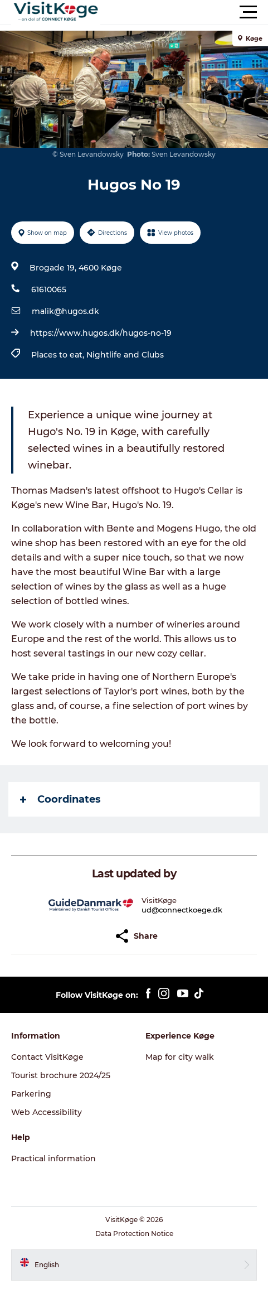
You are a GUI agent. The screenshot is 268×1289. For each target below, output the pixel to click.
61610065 (48, 289)
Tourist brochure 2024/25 (60, 1075)
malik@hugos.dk (65, 311)
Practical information (53, 1158)
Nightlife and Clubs (125, 355)
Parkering (31, 1094)
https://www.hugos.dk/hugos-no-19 (101, 333)
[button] (184, 12)
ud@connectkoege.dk (182, 909)
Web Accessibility (46, 1112)
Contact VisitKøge (47, 1057)
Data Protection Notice (134, 1233)
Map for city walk (179, 1057)
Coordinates (60, 799)
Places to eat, (58, 355)
